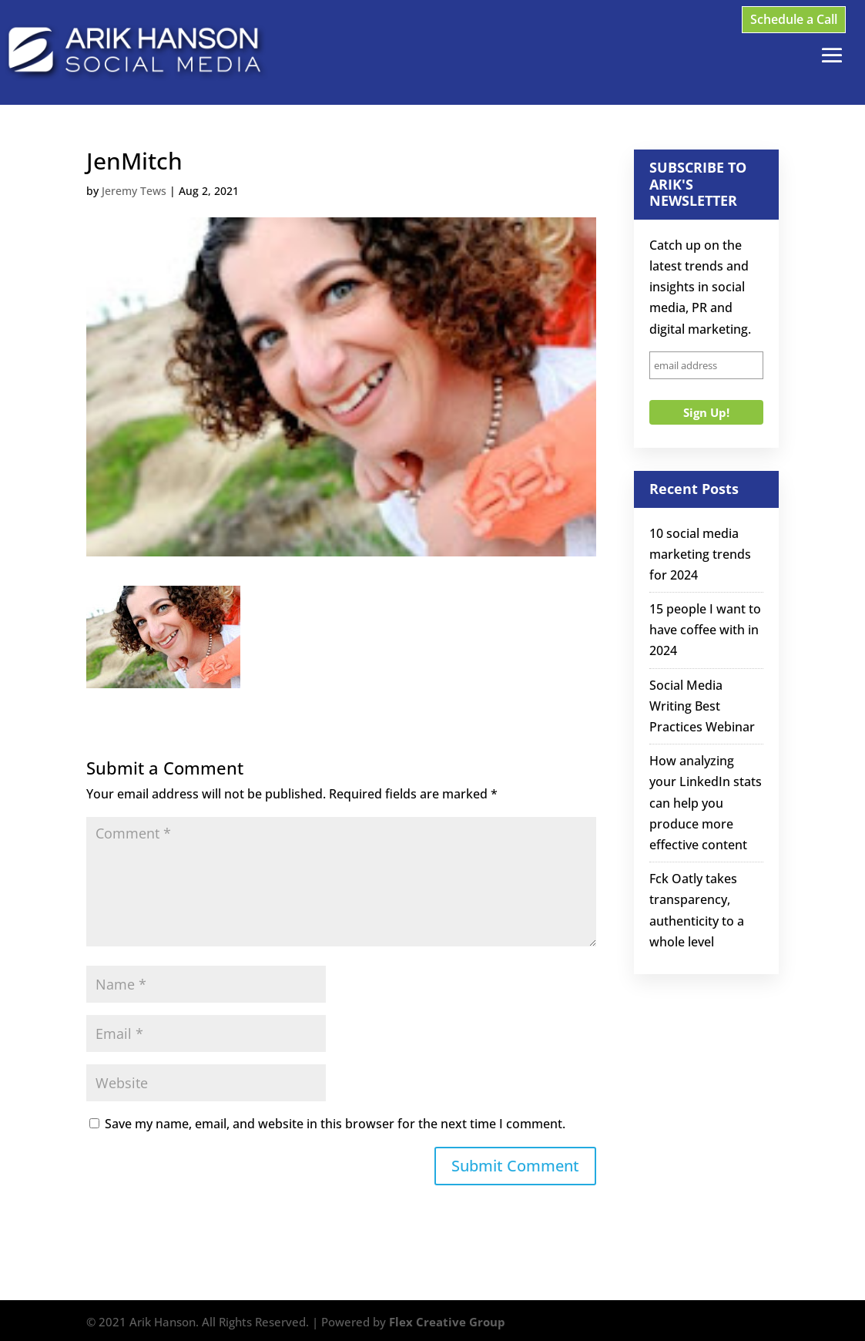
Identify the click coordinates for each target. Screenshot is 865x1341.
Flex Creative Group (447, 1321)
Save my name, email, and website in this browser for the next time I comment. (335, 1123)
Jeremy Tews (134, 190)
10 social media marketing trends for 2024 (700, 554)
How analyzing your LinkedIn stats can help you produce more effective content (705, 802)
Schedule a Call (793, 19)
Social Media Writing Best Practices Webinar (702, 706)
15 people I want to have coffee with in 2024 (705, 629)
